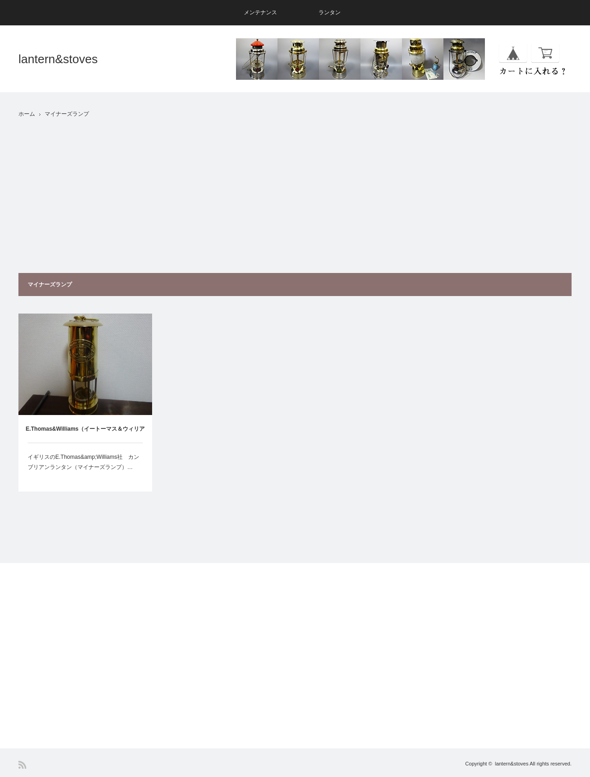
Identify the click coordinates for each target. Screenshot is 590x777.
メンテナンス (260, 12)
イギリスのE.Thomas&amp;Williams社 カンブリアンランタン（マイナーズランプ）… (83, 462)
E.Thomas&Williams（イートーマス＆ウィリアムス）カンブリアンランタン (85, 434)
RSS (22, 765)
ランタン (330, 12)
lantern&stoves (58, 59)
